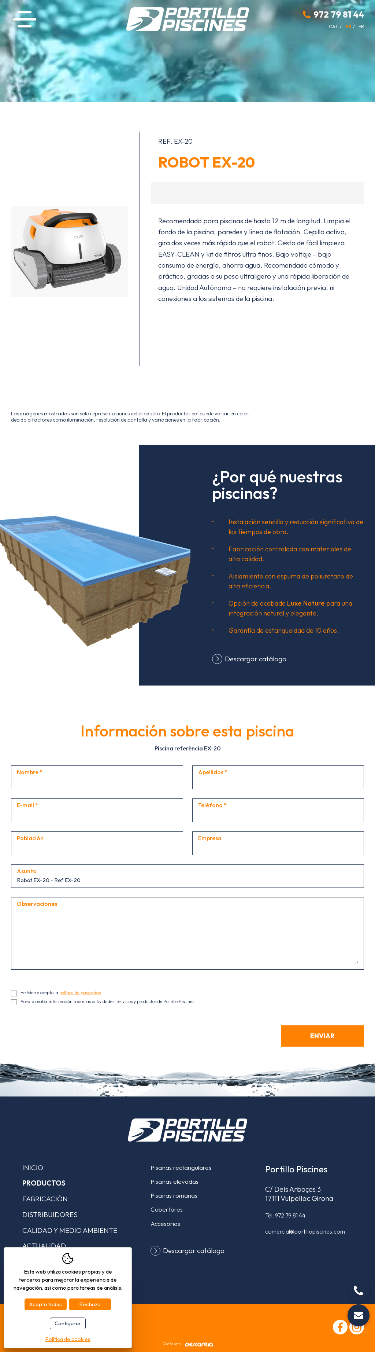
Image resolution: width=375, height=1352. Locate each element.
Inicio (32, 1167)
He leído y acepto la (61, 992)
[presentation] (66, 1039)
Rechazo (90, 1304)
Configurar (68, 1323)
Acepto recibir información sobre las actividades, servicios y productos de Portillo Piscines (107, 1001)
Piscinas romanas (174, 1195)
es (348, 26)
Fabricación (45, 1198)
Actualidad (44, 1245)
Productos (44, 1183)
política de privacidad (80, 992)
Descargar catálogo (255, 658)
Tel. (285, 1215)
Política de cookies (67, 1339)
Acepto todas (45, 1304)
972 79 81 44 (338, 14)
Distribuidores (50, 1214)
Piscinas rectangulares (181, 1167)
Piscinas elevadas (174, 1181)
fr (361, 26)
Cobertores (167, 1209)
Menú (24, 19)
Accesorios (165, 1223)
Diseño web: (188, 1344)
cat (333, 26)
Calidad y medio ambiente (69, 1230)
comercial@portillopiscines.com (305, 1231)
